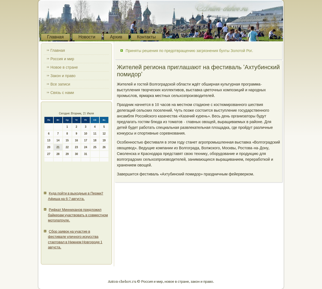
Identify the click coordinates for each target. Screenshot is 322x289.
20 (48, 147)
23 (76, 147)
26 (103, 147)
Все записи (60, 84)
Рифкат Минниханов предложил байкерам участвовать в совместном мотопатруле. (78, 215)
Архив (116, 37)
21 (57, 147)
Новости (86, 37)
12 (103, 133)
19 (103, 140)
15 (67, 140)
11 (94, 133)
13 (48, 140)
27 (48, 154)
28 (57, 154)
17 (85, 140)
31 (85, 154)
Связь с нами (62, 92)
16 (76, 140)
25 (94, 147)
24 (85, 147)
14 (57, 140)
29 (67, 154)
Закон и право (62, 76)
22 (67, 147)
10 (85, 133)
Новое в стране (64, 67)
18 (94, 140)
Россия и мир (62, 59)
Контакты (146, 37)
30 (76, 154)
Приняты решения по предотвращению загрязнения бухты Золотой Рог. (189, 50)
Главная (55, 37)
